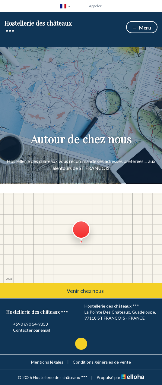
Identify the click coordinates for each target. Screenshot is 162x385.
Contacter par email (28, 330)
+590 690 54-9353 (27, 324)
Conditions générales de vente (102, 362)
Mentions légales (47, 362)
